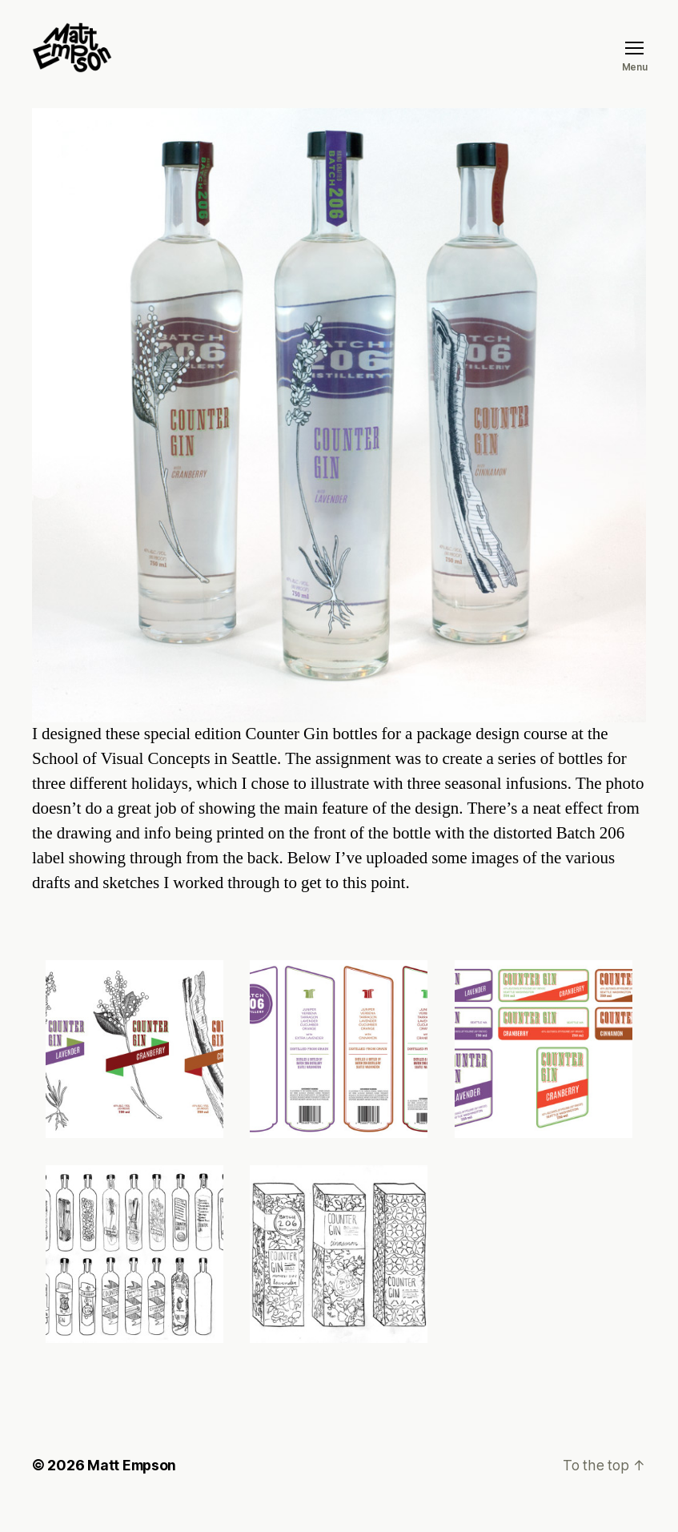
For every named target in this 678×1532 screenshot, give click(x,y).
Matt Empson (133, 1486)
